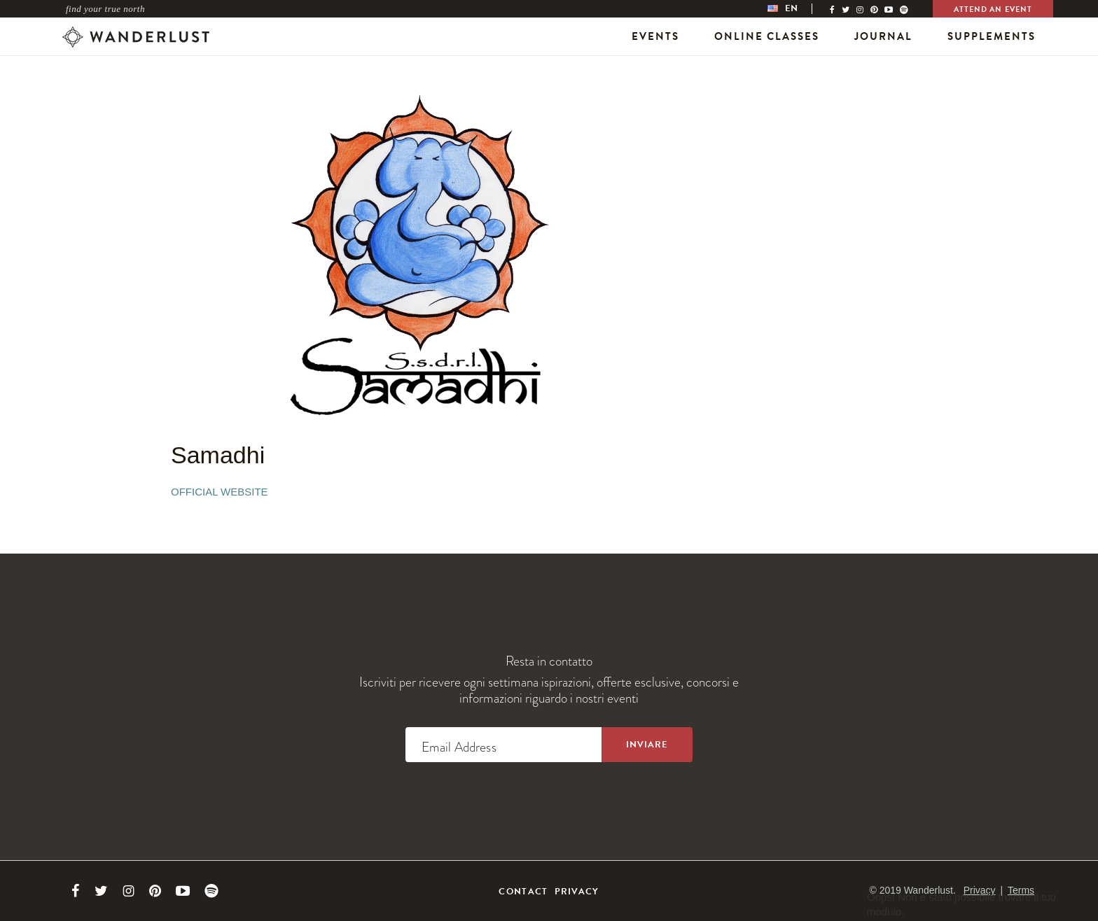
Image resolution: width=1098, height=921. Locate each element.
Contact (523, 892)
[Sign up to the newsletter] (647, 744)
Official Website (219, 492)
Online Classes (766, 36)
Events (655, 36)
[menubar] (796, 8)
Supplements (991, 36)
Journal (883, 36)
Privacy (577, 892)
